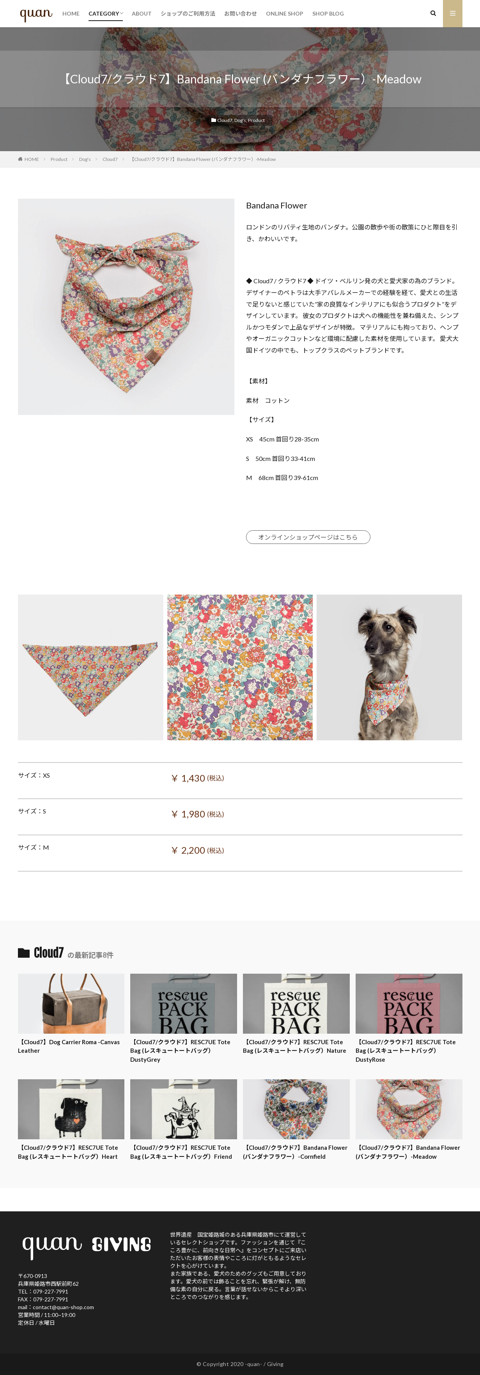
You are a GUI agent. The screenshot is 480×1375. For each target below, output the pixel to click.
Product (256, 120)
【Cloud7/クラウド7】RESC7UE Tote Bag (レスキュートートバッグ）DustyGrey (180, 1050)
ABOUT (142, 13)
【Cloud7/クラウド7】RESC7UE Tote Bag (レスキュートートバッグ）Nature (294, 1046)
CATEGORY (104, 13)
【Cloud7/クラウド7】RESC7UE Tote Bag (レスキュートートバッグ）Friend (181, 1152)
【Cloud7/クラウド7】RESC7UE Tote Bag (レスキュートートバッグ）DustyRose (406, 1050)
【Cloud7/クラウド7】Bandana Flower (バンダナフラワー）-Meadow (202, 159)
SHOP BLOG (328, 13)
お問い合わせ (240, 13)
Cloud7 (224, 120)
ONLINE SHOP (284, 13)
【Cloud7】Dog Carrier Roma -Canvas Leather (69, 1046)
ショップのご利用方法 (188, 13)
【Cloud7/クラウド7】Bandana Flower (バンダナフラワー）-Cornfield (295, 1152)
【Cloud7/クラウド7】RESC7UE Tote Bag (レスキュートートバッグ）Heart (68, 1152)
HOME (71, 13)
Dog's (240, 120)
